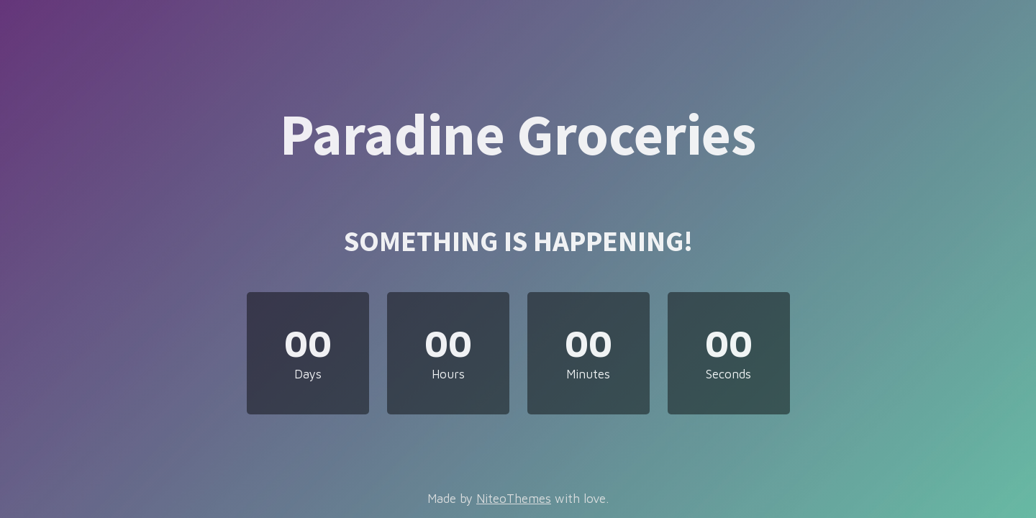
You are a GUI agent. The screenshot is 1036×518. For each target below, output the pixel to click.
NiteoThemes (513, 498)
